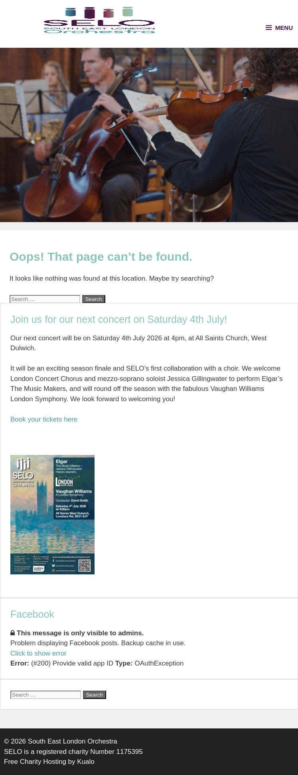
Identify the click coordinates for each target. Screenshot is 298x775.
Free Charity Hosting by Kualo (49, 761)
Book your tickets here (43, 419)
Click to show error (38, 653)
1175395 (129, 751)
